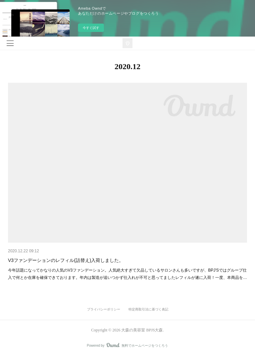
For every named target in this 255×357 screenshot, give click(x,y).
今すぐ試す (91, 28)
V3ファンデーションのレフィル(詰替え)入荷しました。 (66, 260)
